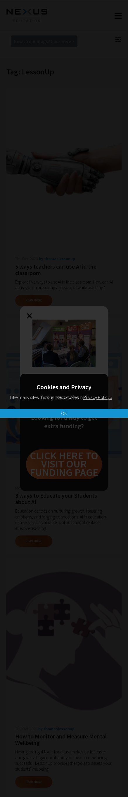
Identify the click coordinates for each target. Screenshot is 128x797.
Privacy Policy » (97, 397)
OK (64, 413)
